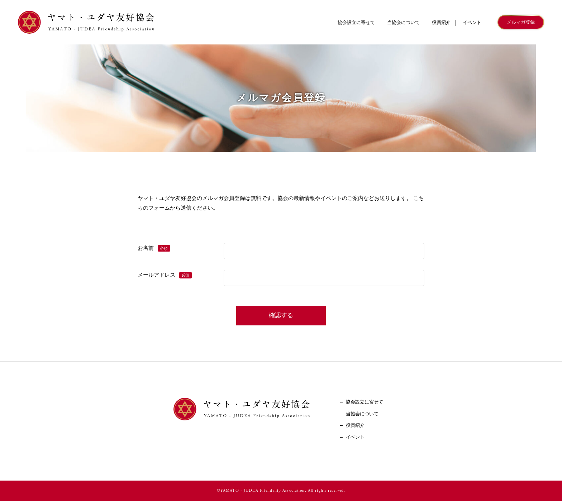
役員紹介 (441, 22)
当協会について (403, 22)
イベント (472, 22)
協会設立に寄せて (356, 22)
